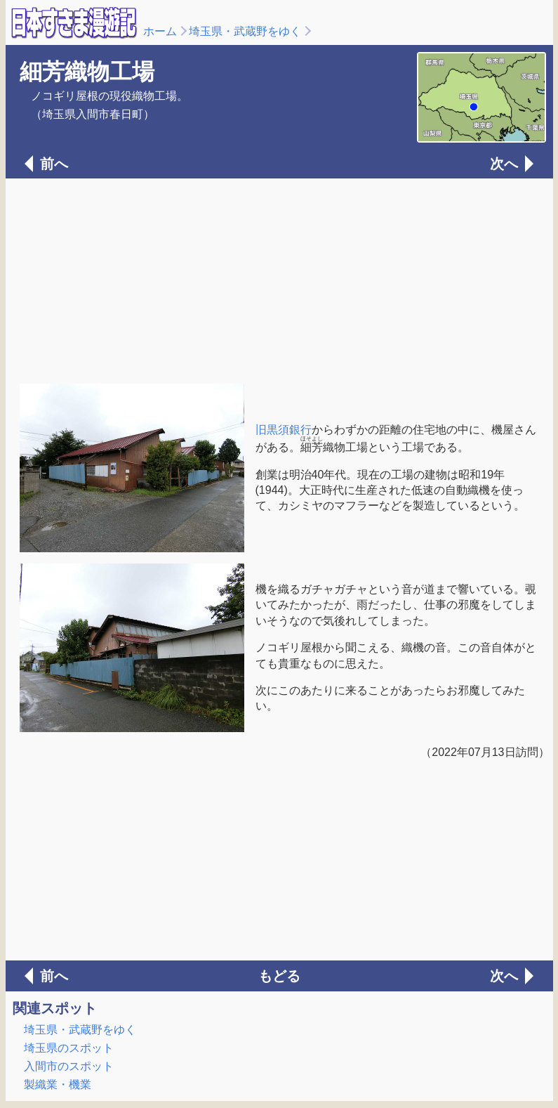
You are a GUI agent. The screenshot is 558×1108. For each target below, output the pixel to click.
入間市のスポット (69, 1066)
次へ (504, 163)
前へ (54, 163)
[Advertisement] (279, 279)
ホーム (160, 31)
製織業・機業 (57, 1084)
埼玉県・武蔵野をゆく (245, 31)
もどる (279, 976)
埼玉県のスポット (69, 1048)
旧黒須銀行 (283, 430)
